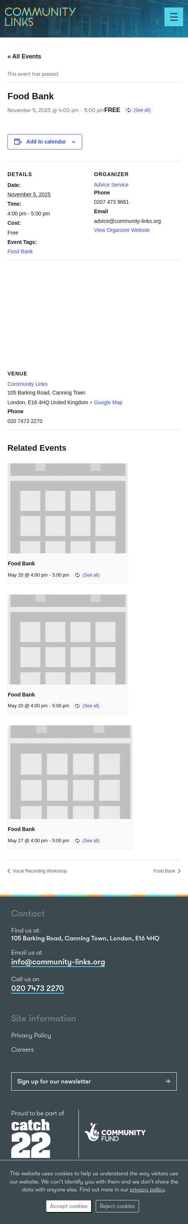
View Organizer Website (122, 230)
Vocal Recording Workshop (39, 871)
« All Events (24, 56)
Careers (22, 1049)
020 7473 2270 (37, 988)
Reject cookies (117, 1206)
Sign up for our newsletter (54, 1081)
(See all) (142, 110)
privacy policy (147, 1189)
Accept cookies (68, 1206)
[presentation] (67, 508)
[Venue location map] (94, 314)
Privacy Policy (31, 1035)
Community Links (27, 384)
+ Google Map (106, 402)
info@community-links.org (58, 961)
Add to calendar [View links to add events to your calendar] (46, 142)
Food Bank (20, 251)
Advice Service (111, 185)
